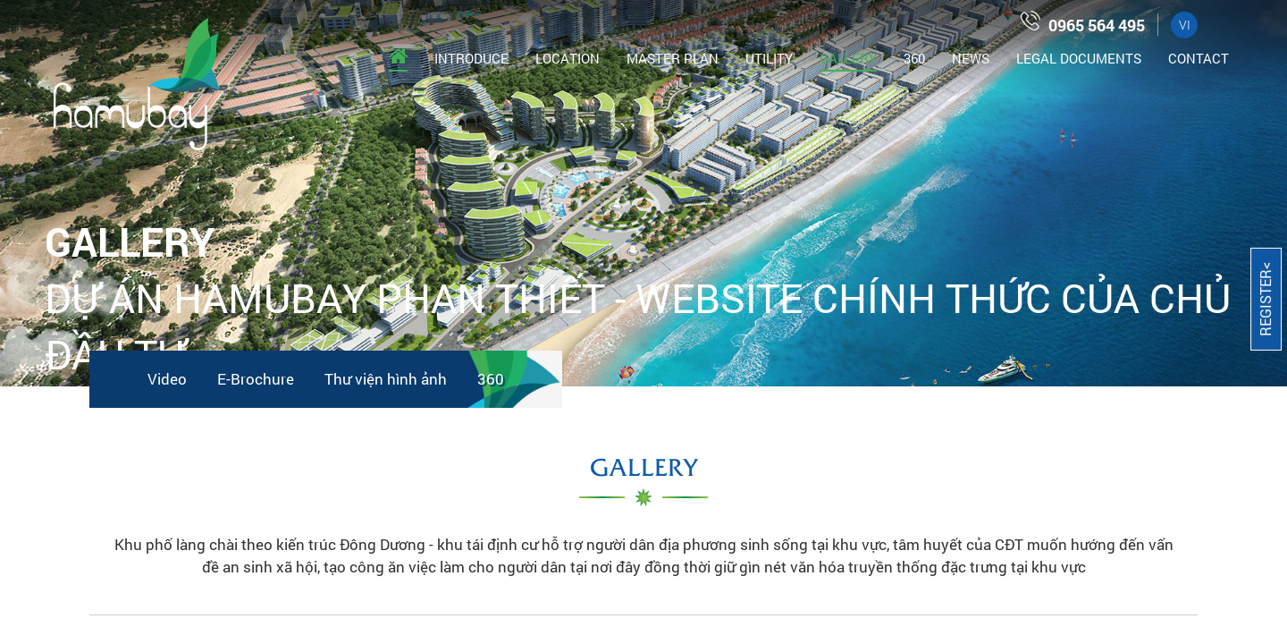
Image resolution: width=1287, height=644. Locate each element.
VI (1184, 25)
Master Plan (673, 58)
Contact (1198, 58)
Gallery (848, 58)
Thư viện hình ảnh (385, 379)
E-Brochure (255, 379)
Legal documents (1078, 58)
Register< (1265, 299)
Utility (769, 58)
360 (914, 58)
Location (567, 58)
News (970, 58)
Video (167, 379)
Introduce (471, 58)
